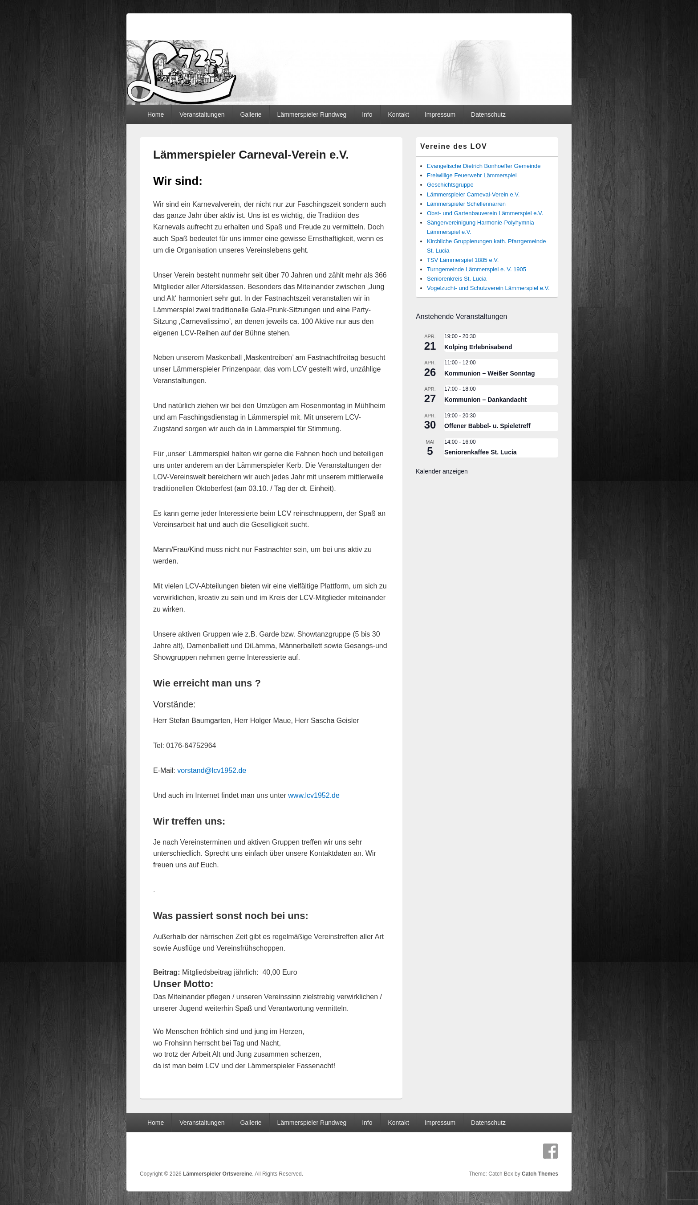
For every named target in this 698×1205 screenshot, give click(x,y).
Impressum (440, 114)
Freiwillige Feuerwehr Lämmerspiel (472, 175)
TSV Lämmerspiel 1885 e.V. (463, 260)
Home (155, 114)
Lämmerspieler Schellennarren (466, 203)
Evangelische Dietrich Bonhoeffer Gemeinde (484, 166)
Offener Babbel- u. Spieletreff (487, 425)
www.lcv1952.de (314, 795)
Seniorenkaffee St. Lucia (480, 452)
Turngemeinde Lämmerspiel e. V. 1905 (476, 269)
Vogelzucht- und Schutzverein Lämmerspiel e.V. (488, 288)
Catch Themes (540, 1174)
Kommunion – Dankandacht (485, 399)
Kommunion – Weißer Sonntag (489, 373)
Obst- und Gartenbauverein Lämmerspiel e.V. (485, 213)
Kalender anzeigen (442, 471)
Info (367, 114)
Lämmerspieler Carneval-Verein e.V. (473, 194)
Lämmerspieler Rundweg (312, 114)
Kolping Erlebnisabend (478, 347)
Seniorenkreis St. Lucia (457, 278)
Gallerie (250, 114)
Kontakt (398, 114)
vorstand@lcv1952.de (211, 770)
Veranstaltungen (201, 114)
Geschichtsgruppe (450, 184)
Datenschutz (488, 114)
